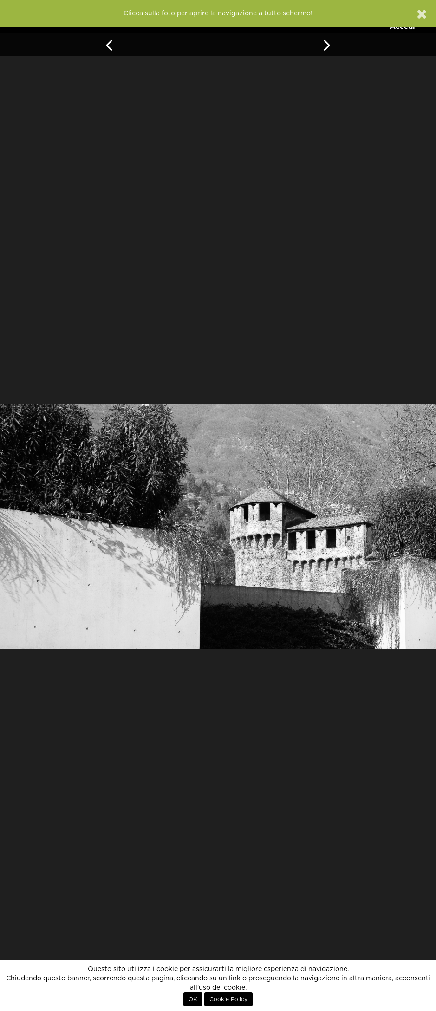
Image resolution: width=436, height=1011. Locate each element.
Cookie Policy (228, 999)
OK (193, 999)
